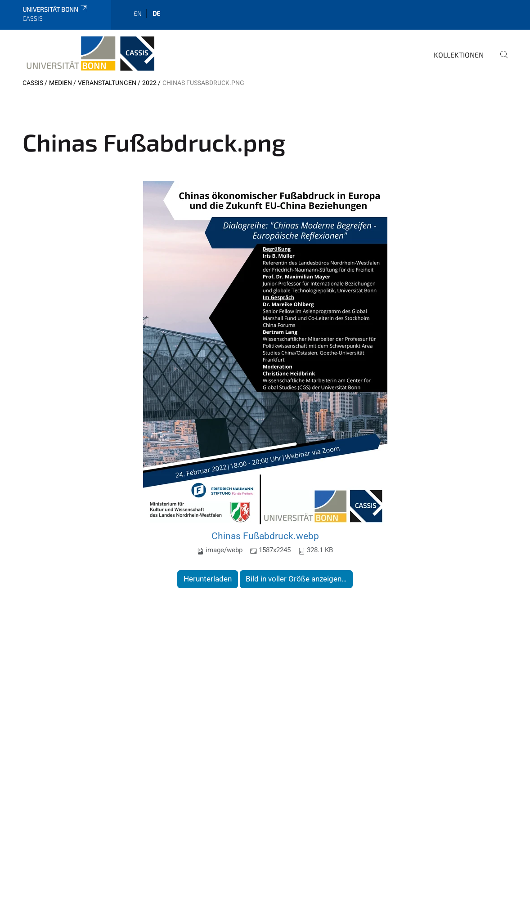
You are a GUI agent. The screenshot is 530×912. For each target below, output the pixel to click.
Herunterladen (208, 578)
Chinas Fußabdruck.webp (265, 535)
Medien (60, 82)
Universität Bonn (55, 9)
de (156, 13)
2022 (149, 82)
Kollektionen (459, 54)
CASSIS (32, 82)
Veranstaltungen (107, 82)
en (138, 13)
